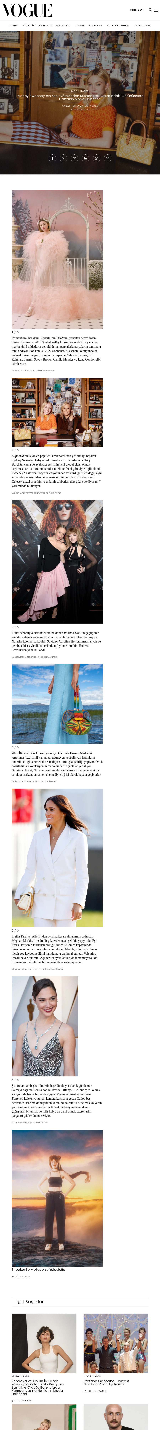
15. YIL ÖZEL (142, 26)
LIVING (80, 26)
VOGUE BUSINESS (118, 26)
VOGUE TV (95, 26)
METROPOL (63, 26)
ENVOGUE (45, 26)
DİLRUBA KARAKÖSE (85, 106)
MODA (14, 26)
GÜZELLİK (29, 26)
